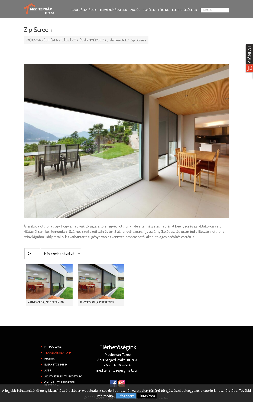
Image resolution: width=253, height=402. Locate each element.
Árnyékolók (118, 40)
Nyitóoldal (52, 346)
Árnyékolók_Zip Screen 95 (97, 302)
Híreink (163, 10)
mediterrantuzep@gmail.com (118, 370)
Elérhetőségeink (184, 10)
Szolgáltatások (84, 10)
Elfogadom (126, 396)
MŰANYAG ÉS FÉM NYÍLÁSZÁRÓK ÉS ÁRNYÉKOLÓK (66, 40)
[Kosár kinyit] (249, 59)
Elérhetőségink (55, 364)
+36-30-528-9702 (118, 365)
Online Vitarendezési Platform (59, 384)
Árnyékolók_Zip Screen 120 (46, 302)
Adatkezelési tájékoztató (63, 376)
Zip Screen (138, 40)
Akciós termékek (142, 10)
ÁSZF (47, 370)
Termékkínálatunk (113, 10)
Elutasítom (146, 396)
